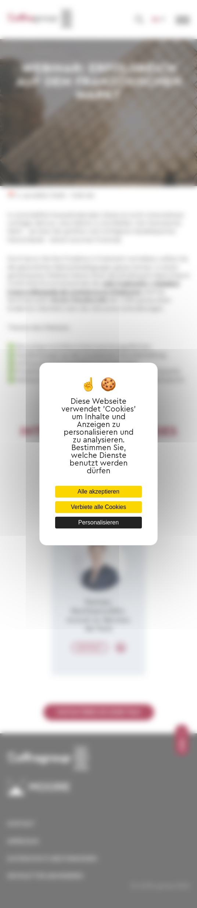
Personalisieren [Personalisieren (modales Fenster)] (98, 522)
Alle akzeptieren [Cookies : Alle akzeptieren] (98, 491)
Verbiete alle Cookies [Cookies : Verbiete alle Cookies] (98, 507)
